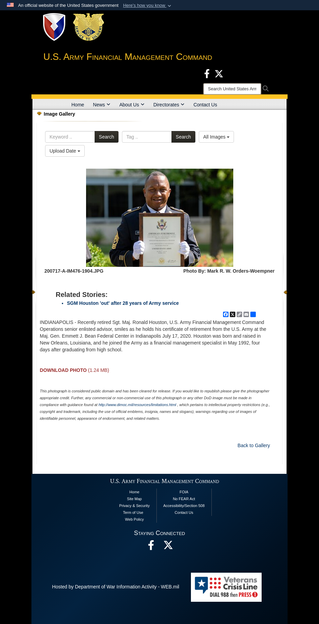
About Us (131, 104)
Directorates (168, 104)
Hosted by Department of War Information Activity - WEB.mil (115, 586)
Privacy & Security (134, 506)
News (101, 104)
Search (106, 137)
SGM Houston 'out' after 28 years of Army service (123, 303)
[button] (147, 5)
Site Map (134, 499)
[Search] (232, 89)
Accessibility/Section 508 (184, 506)
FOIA (184, 492)
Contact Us (205, 104)
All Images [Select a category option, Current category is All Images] (216, 137)
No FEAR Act (184, 499)
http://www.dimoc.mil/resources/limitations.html (137, 405)
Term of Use (133, 512)
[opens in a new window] (168, 547)
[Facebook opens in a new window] (207, 73)
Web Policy (134, 519)
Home (77, 104)
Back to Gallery (254, 445)
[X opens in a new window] (218, 73)
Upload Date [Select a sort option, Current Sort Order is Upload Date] (65, 151)
